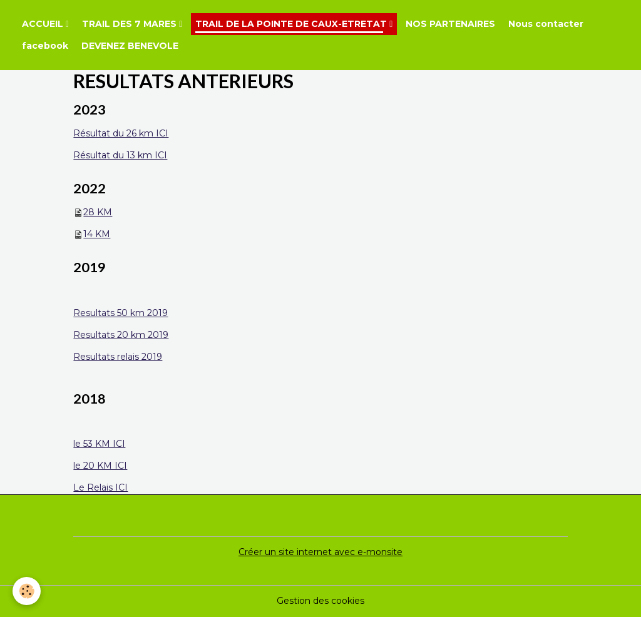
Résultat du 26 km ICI (120, 133)
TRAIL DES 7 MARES (130, 23)
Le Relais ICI (100, 487)
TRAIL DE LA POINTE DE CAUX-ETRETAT (292, 23)
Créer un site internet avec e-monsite (320, 552)
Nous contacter (545, 23)
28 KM (97, 212)
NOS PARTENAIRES (450, 23)
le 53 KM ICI (99, 443)
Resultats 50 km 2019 (120, 313)
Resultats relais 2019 (117, 356)
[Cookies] (27, 591)
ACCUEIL (44, 23)
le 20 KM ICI (100, 465)
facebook (45, 45)
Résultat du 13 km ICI (120, 155)
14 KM (96, 234)
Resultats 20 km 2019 (120, 334)
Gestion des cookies (320, 600)
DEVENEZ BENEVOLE (129, 45)
